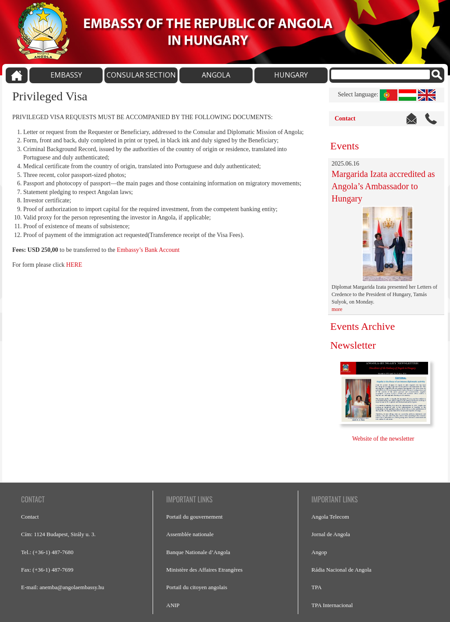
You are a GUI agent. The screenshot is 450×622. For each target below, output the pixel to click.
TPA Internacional (332, 605)
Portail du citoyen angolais (196, 587)
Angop (319, 552)
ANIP (172, 605)
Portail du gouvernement (194, 516)
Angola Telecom (330, 516)
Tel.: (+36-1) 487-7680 (47, 552)
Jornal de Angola (330, 534)
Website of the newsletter (384, 438)
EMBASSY (66, 75)
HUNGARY (291, 75)
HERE (74, 265)
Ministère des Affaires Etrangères (204, 569)
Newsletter (353, 345)
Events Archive (362, 326)
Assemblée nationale (190, 534)
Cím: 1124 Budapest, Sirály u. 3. (58, 534)
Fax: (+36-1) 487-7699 (47, 569)
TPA (316, 587)
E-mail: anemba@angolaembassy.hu (62, 587)
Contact (345, 118)
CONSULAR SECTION (141, 75)
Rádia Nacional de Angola (341, 569)
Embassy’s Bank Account (148, 250)
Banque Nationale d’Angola (198, 552)
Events (344, 146)
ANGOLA (216, 75)
